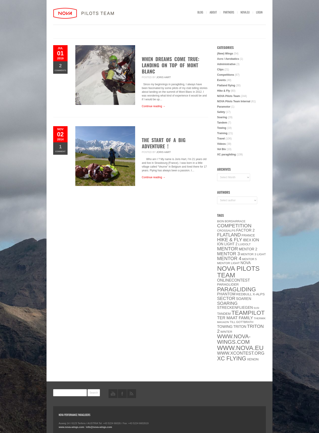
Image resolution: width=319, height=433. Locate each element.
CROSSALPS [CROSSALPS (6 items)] (226, 230)
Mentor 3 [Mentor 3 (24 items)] (228, 253)
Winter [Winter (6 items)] (226, 331)
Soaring (222, 117)
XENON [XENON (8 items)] (253, 359)
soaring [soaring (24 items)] (227, 303)
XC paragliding (226, 154)
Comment (60, 148)
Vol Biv (221, 149)
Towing (221, 128)
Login (259, 12)
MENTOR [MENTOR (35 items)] (227, 248)
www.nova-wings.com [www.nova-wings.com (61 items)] (234, 339)
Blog (200, 12)
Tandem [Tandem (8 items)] (224, 313)
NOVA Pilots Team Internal (233, 101)
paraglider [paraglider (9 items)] (228, 284)
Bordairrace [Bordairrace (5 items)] (235, 221)
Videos (221, 143)
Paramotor (223, 106)
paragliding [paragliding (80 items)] (236, 289)
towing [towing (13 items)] (225, 327)
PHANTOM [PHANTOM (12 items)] (226, 294)
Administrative (226, 64)
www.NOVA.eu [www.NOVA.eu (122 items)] (240, 347)
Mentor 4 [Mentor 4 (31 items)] (229, 258)
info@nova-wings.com (99, 427)
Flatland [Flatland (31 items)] (229, 235)
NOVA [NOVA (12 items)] (246, 263)
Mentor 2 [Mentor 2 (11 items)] (248, 249)
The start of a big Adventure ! (163, 143)
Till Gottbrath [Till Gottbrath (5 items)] (241, 322)
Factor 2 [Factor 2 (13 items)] (245, 230)
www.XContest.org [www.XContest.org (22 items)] (241, 353)
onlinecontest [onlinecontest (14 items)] (233, 280)
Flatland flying (226, 85)
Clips (220, 69)
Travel (221, 138)
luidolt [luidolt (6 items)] (244, 244)
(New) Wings (225, 53)
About (213, 12)
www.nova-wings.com (71, 427)
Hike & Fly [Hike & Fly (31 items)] (229, 239)
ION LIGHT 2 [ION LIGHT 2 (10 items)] (227, 244)
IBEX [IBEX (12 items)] (247, 240)
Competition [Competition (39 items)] (234, 225)
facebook (122, 393)
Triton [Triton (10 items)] (239, 327)
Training (222, 133)
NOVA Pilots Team (228, 96)
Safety (221, 112)
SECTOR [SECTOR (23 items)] (226, 298)
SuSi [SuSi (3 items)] (256, 308)
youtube (113, 393)
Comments (60, 67)
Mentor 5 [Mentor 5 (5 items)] (249, 259)
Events (221, 80)
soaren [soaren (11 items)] (243, 299)
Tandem (222, 122)
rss (131, 393)
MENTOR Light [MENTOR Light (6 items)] (228, 263)
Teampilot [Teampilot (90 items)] (248, 312)
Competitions (225, 74)
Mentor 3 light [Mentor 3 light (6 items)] (253, 254)
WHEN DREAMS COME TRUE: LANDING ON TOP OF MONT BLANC (170, 65)
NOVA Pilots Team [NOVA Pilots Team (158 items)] (238, 272)
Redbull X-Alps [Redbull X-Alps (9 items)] (250, 294)
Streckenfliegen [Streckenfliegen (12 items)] (235, 307)
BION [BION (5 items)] (220, 221)
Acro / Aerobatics (228, 58)
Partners (228, 12)
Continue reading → (153, 106)
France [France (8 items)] (248, 235)
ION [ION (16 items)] (255, 240)
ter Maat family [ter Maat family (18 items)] (235, 317)
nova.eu (245, 12)
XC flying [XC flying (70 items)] (231, 358)
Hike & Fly (223, 90)
